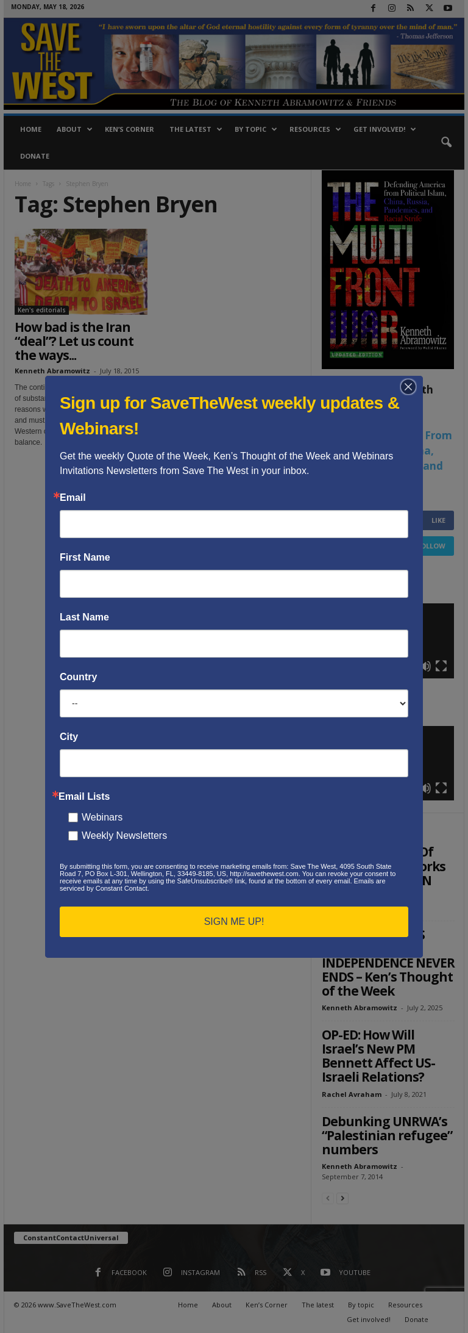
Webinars (102, 817)
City (69, 737)
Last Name (84, 617)
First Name (85, 557)
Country (78, 677)
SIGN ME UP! (234, 921)
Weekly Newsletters (124, 835)
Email (73, 498)
